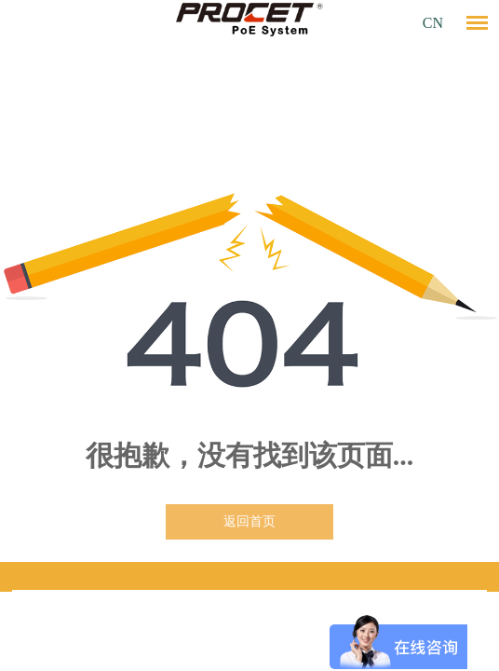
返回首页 (249, 521)
